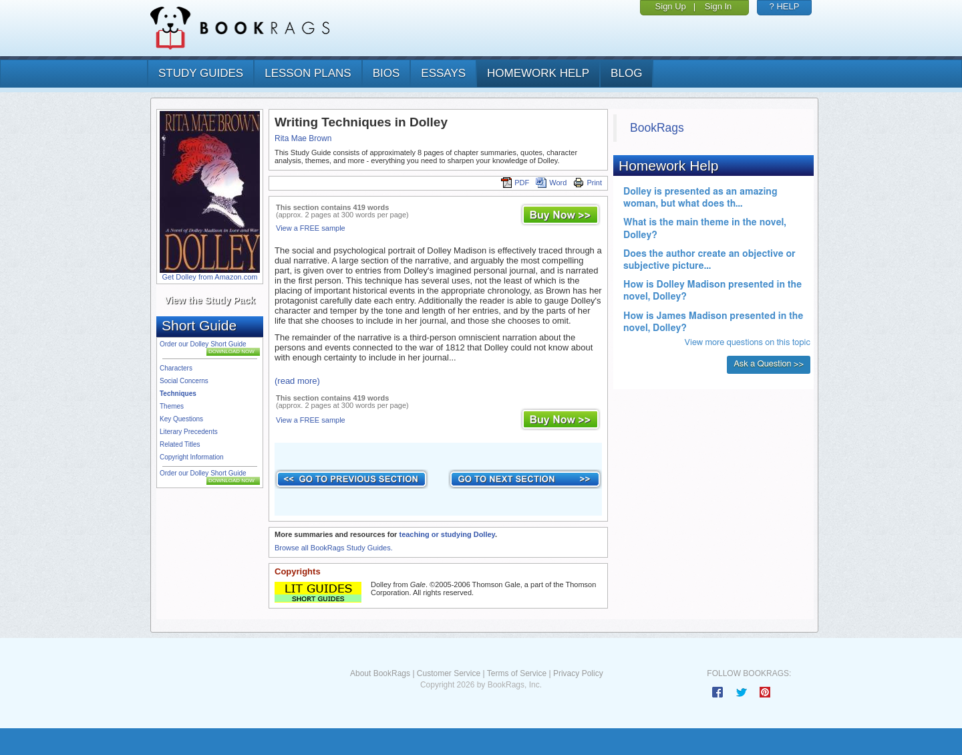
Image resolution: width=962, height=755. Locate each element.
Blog (626, 73)
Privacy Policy (578, 673)
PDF (515, 183)
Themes (172, 406)
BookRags (657, 127)
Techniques (178, 393)
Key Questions (181, 419)
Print (587, 183)
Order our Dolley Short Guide (203, 344)
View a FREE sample (310, 228)
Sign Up (670, 6)
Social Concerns (184, 381)
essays (443, 73)
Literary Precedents (189, 431)
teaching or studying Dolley (446, 534)
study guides (200, 73)
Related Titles (180, 444)
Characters (176, 368)
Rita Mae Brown (303, 138)
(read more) (297, 381)
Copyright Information (192, 457)
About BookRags (380, 673)
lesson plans (308, 73)
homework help (538, 73)
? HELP (785, 6)
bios (386, 73)
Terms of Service (516, 673)
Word (551, 183)
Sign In (718, 6)
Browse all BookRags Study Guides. (334, 548)
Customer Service (448, 673)
